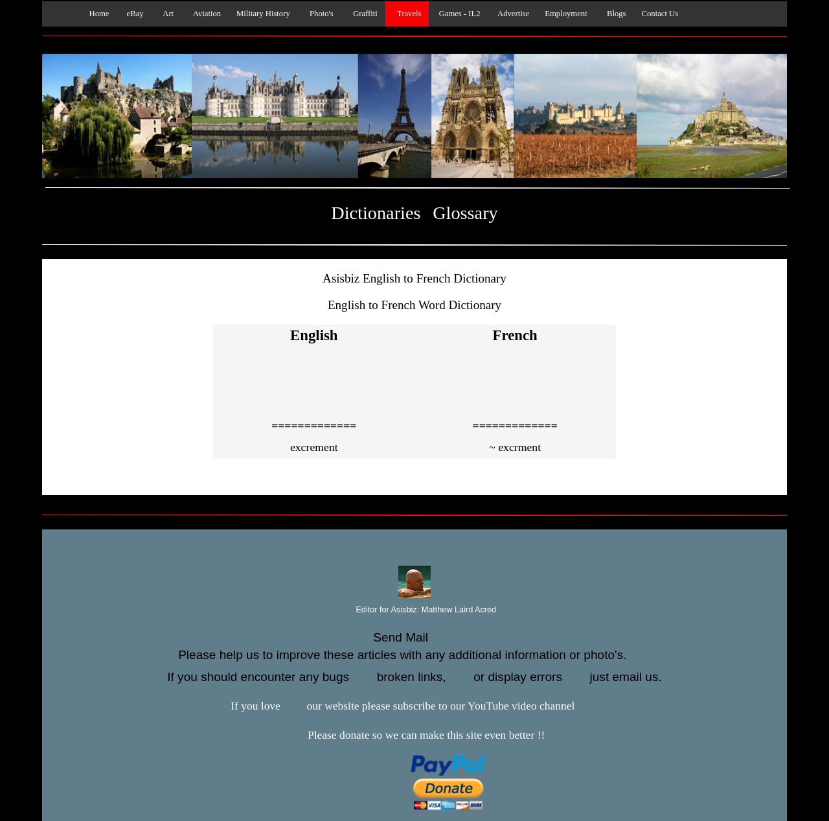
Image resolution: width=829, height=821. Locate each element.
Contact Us (660, 13)
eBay (133, 13)
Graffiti (363, 13)
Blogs (614, 13)
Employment (566, 13)
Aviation (205, 13)
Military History (263, 13)
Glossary (465, 213)
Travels (407, 13)
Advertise (513, 13)
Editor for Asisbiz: (414, 610)
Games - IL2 (458, 13)
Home (96, 13)
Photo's (320, 13)
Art (166, 13)
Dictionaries (375, 213)
